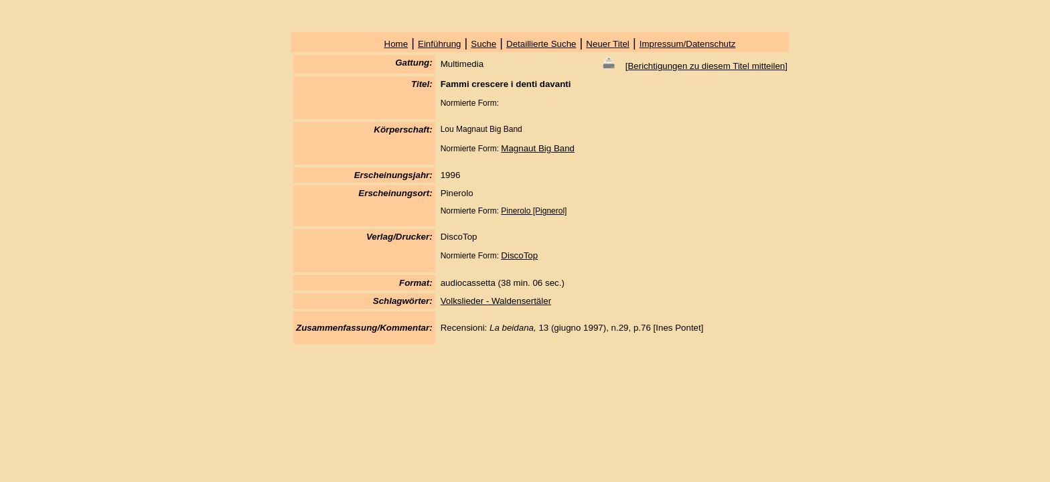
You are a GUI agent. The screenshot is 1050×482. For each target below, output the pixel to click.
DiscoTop (519, 255)
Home (396, 44)
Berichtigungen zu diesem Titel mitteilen (706, 66)
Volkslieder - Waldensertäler (496, 301)
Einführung (439, 44)
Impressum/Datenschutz (688, 44)
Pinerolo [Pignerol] (534, 211)
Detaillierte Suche (541, 44)
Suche (483, 44)
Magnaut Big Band (538, 148)
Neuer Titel (607, 44)
